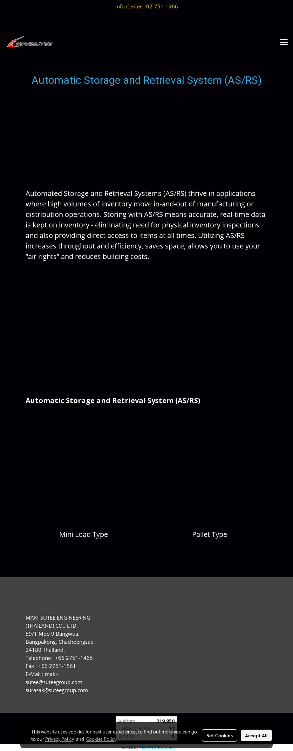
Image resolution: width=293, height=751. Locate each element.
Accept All (256, 735)
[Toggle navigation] (284, 42)
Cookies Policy (101, 739)
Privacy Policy (59, 739)
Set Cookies (219, 735)
